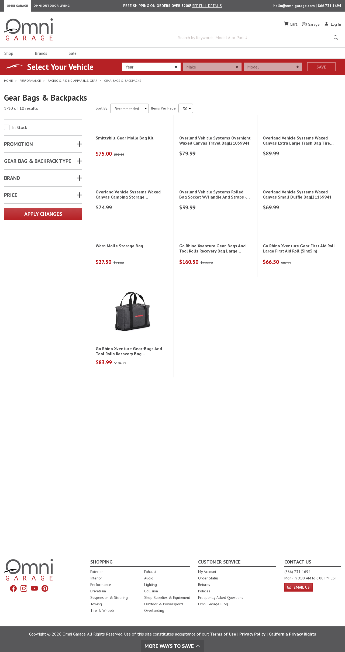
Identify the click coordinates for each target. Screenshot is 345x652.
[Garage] (311, 26)
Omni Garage (17, 7)
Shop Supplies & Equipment (167, 597)
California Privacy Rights (292, 634)
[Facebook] (11, 589)
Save (321, 69)
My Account (207, 571)
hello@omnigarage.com (294, 7)
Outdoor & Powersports (163, 604)
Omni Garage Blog (213, 604)
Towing (96, 604)
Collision (151, 591)
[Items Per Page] (185, 110)
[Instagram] (23, 589)
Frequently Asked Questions (220, 597)
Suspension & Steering (109, 597)
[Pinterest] (47, 589)
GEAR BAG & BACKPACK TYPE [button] (37, 163)
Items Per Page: (163, 110)
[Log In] (332, 26)
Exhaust (150, 571)
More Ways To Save (172, 646)
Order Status (208, 578)
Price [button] (10, 197)
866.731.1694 (329, 7)
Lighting (150, 584)
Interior (96, 578)
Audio (148, 578)
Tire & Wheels (102, 610)
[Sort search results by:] (129, 110)
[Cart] (291, 26)
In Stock (19, 129)
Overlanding (154, 610)
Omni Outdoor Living (51, 7)
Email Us (298, 587)
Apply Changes (43, 216)
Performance (100, 584)
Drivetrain (98, 591)
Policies (204, 591)
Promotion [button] (18, 146)
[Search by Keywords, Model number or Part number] (255, 40)
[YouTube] (35, 589)
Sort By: (102, 110)
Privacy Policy (252, 634)
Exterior (96, 571)
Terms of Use (223, 634)
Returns (204, 584)
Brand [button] (12, 180)
